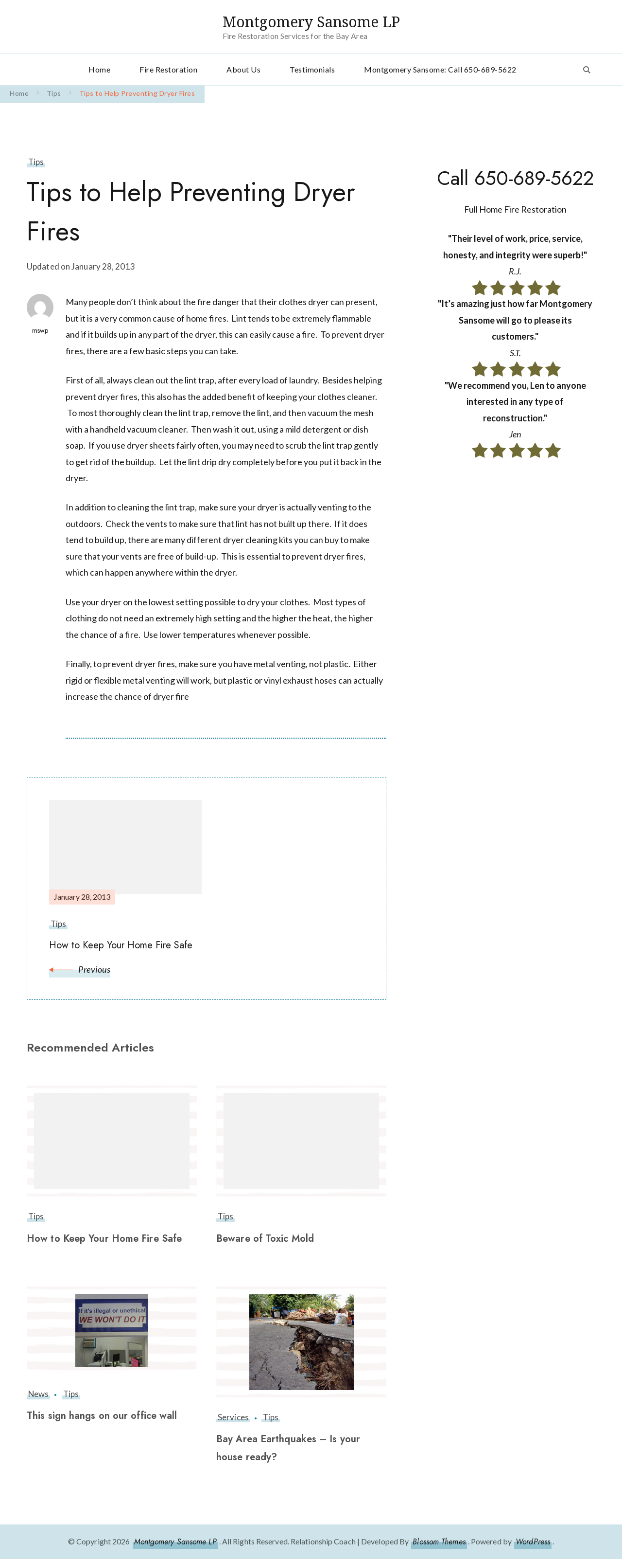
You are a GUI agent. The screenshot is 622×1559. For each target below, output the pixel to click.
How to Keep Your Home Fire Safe (104, 1239)
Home (99, 69)
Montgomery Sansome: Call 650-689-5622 (440, 69)
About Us (243, 69)
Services (233, 1417)
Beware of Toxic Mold (265, 1239)
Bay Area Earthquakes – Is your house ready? (288, 1448)
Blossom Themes (439, 1541)
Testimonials (312, 69)
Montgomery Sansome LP (311, 21)
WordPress (533, 1541)
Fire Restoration (168, 69)
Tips (36, 162)
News (38, 1394)
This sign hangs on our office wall (102, 1416)
